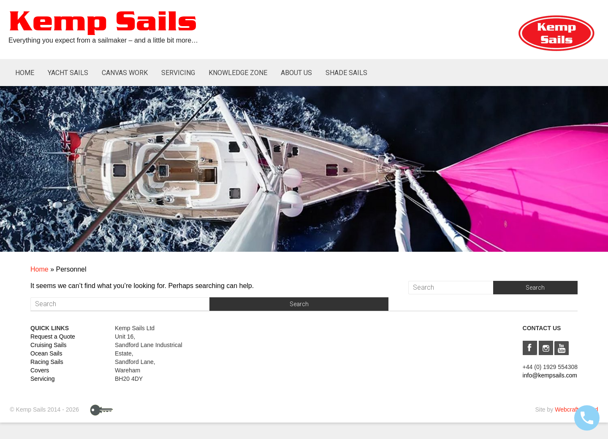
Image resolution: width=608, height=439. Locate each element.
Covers (39, 370)
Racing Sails (46, 361)
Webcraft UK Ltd (576, 409)
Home (24, 73)
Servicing (178, 73)
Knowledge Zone (238, 73)
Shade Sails (346, 73)
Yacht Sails (68, 73)
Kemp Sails (102, 22)
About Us (296, 73)
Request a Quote (52, 336)
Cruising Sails (48, 345)
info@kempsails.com (550, 375)
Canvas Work (125, 73)
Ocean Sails (46, 353)
